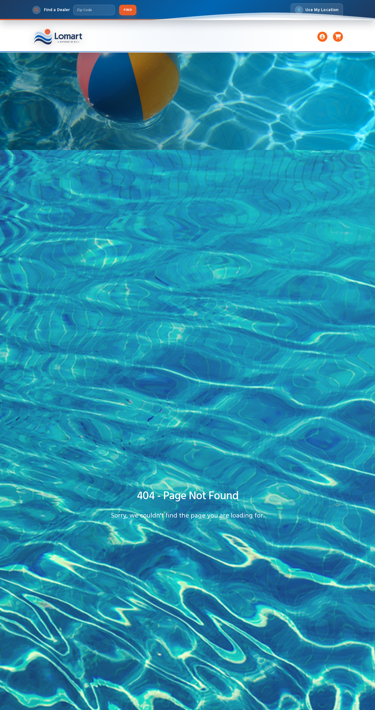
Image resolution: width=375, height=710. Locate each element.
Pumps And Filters (177, 36)
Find (128, 10)
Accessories (221, 36)
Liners (139, 36)
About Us (285, 36)
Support (254, 36)
